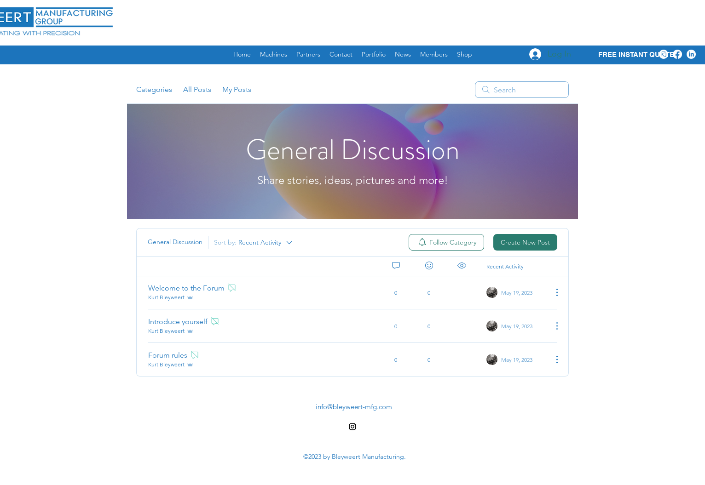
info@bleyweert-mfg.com (354, 406)
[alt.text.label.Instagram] (352, 426)
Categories (154, 89)
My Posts (236, 89)
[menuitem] (446, 242)
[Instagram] (663, 54)
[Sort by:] (254, 242)
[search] (522, 89)
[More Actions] (552, 292)
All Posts (197, 89)
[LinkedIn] (691, 54)
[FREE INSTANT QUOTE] (636, 55)
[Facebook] (677, 54)
